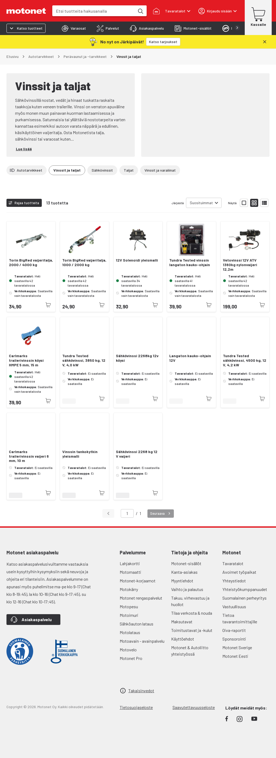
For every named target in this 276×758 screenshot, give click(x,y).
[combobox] (93, 11)
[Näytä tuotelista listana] (264, 203)
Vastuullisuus (234, 606)
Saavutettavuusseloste (193, 707)
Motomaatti (130, 572)
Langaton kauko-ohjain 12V (190, 358)
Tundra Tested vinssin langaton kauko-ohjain (189, 262)
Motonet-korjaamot (138, 580)
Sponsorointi (234, 638)
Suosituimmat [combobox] (201, 202)
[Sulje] (265, 42)
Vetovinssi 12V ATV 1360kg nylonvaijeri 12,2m (240, 265)
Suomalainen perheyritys (244, 597)
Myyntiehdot (182, 580)
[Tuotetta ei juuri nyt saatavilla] (48, 305)
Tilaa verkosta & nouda (191, 613)
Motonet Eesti (235, 656)
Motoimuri (129, 615)
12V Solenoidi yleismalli (137, 260)
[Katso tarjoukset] (163, 42)
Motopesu (129, 606)
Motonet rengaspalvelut (141, 597)
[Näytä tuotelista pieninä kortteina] (254, 203)
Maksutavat (181, 621)
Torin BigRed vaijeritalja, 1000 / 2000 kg (84, 262)
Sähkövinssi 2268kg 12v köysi (137, 358)
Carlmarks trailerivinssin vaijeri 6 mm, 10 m (29, 456)
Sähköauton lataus (136, 623)
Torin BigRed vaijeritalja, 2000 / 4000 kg (31, 262)
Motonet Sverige (237, 647)
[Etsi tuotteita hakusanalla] (140, 10)
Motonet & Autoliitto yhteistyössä (189, 650)
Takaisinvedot (141, 690)
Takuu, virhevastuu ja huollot (190, 601)
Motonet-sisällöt (186, 563)
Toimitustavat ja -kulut (191, 630)
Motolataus (130, 632)
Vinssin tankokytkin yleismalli (80, 454)
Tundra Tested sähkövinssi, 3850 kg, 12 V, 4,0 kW (83, 360)
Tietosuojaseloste (136, 707)
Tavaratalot (232, 563)
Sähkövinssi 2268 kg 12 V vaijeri (136, 454)
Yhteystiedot (234, 580)
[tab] (73, 28)
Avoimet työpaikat (239, 572)
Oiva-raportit (234, 630)
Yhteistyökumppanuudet (244, 589)
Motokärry (129, 589)
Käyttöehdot (182, 638)
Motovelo (128, 649)
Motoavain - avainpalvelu (142, 641)
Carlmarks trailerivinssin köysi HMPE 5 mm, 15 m (26, 360)
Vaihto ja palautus (187, 589)
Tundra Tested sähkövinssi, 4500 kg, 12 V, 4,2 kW (244, 360)
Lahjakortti (130, 563)
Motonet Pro (131, 658)
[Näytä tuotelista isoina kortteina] (244, 203)
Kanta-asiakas (184, 572)
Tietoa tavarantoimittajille (239, 618)
